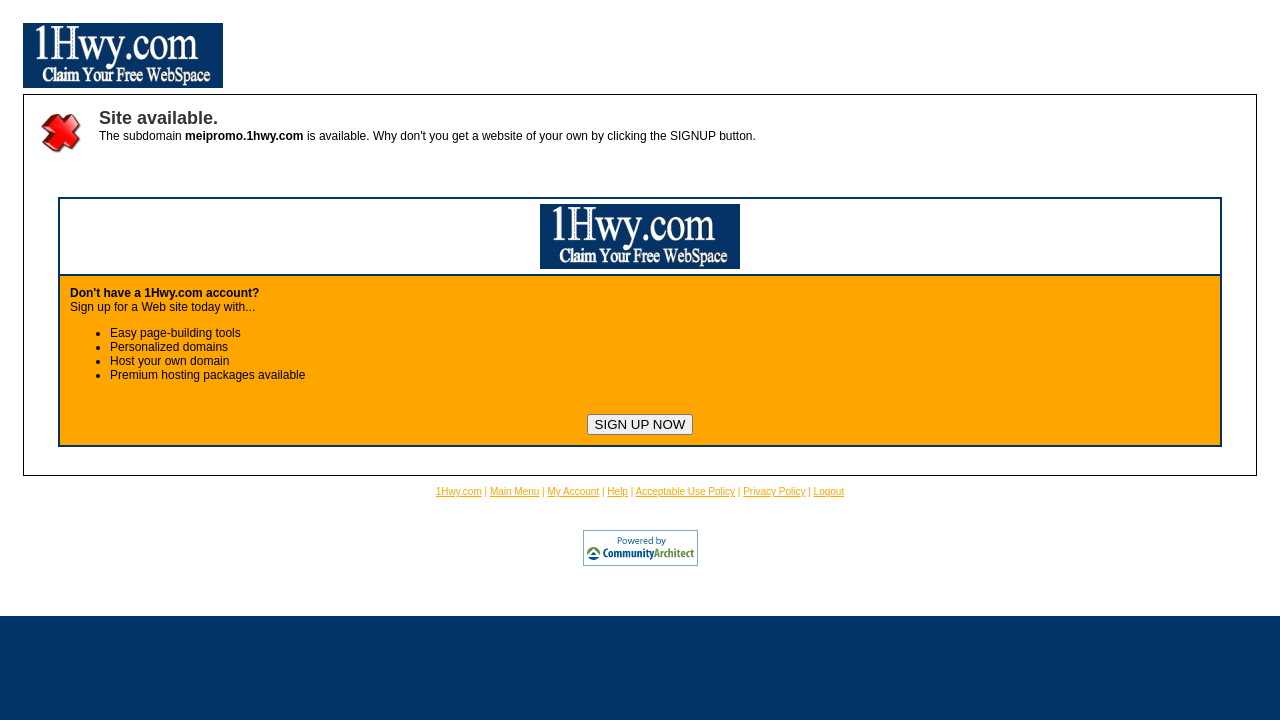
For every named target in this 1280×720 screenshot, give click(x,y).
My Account (574, 491)
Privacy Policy (774, 491)
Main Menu (514, 491)
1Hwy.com (459, 491)
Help (617, 491)
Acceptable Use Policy (686, 491)
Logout (829, 491)
